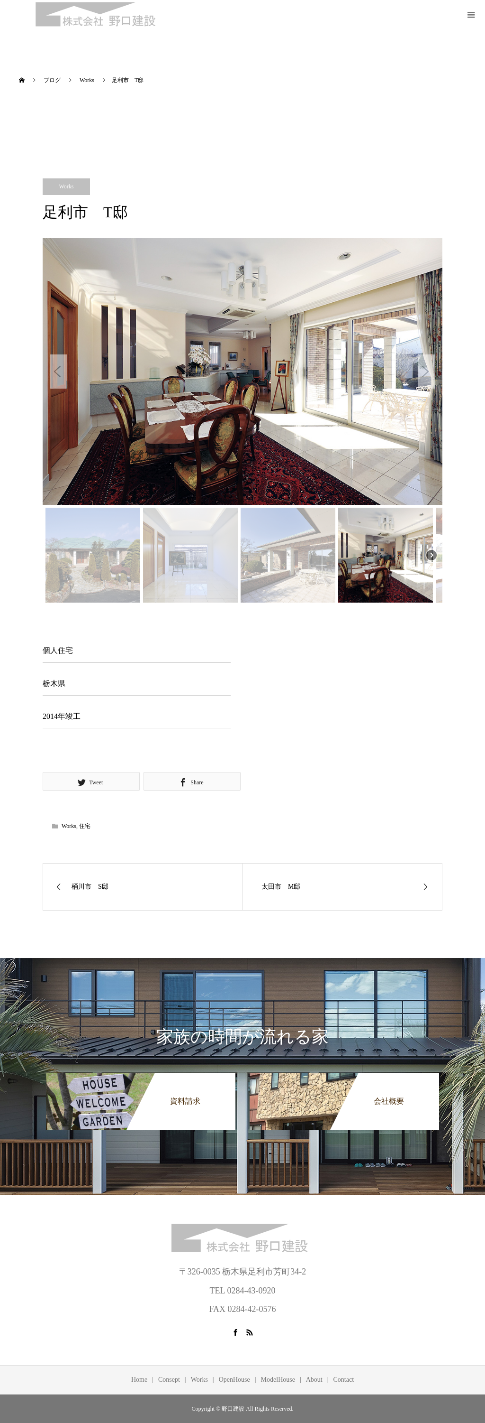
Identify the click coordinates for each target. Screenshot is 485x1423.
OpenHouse (234, 1379)
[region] (242, 422)
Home (139, 1379)
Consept (169, 1379)
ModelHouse (278, 1379)
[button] (58, 371)
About (314, 1379)
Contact (343, 1379)
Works (66, 186)
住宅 (84, 826)
